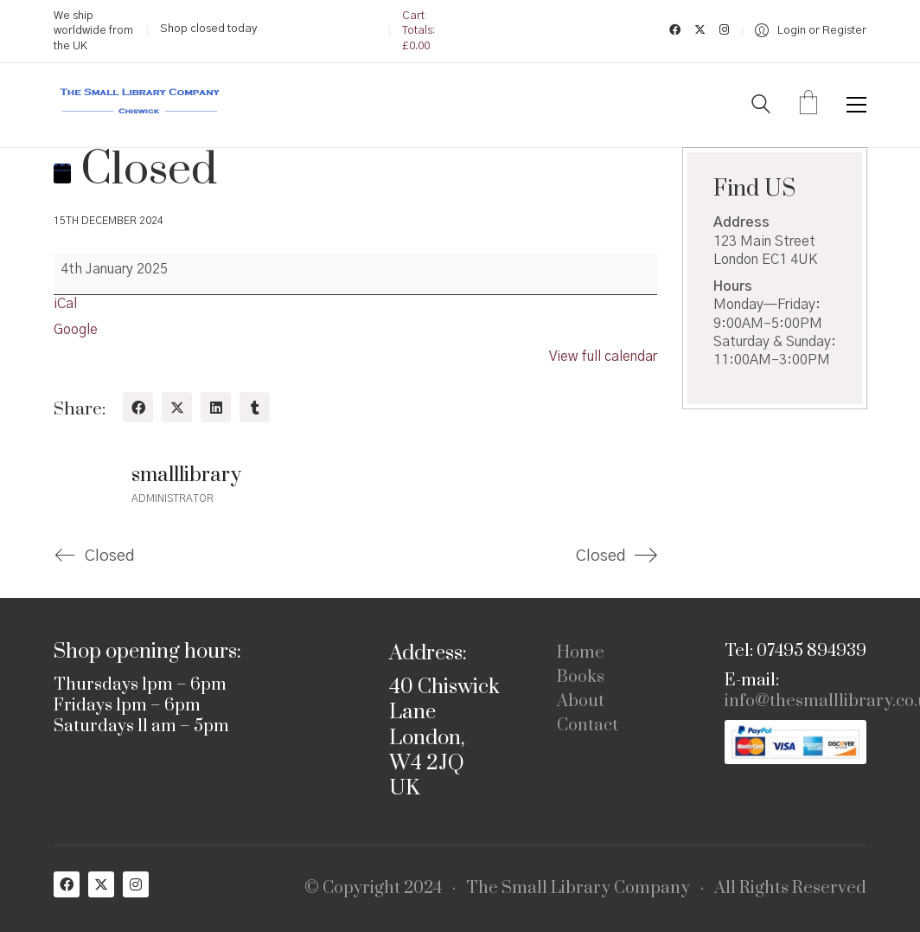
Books (580, 677)
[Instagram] (136, 884)
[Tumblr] (255, 407)
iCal (65, 304)
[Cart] (808, 105)
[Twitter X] (177, 407)
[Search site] (760, 106)
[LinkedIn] (216, 407)
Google (76, 330)
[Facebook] (138, 407)
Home (580, 653)
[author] (84, 483)
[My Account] (810, 30)
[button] (856, 105)
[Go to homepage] (140, 105)
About (580, 701)
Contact (587, 726)
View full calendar (603, 356)
